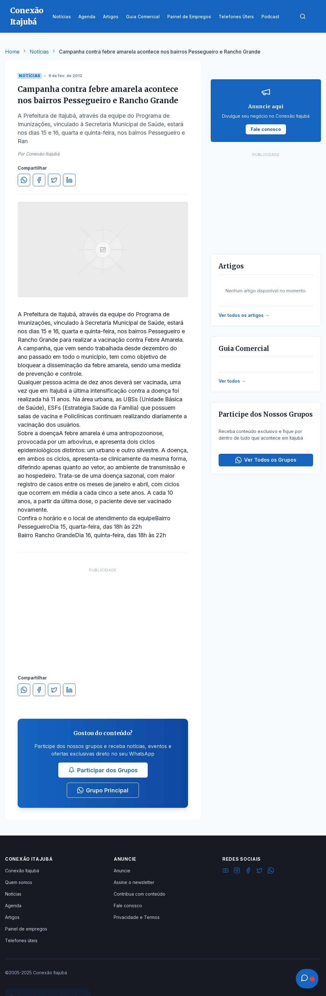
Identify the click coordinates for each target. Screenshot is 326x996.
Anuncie (122, 870)
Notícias (39, 51)
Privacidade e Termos (137, 917)
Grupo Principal (103, 790)
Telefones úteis (21, 940)
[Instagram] (237, 871)
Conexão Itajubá (22, 870)
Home (12, 51)
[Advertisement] (103, 615)
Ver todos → (232, 381)
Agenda (13, 905)
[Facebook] (248, 871)
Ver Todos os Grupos (265, 460)
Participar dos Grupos (103, 770)
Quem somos (18, 882)
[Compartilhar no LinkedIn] (69, 180)
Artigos (12, 917)
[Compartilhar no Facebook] (39, 180)
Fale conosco (128, 905)
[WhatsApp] (271, 871)
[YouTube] (225, 871)
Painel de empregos (26, 928)
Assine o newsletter (134, 882)
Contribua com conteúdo (139, 894)
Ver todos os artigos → (244, 315)
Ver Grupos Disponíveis (47, 981)
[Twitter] (259, 871)
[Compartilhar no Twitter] (54, 180)
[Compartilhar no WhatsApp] (24, 180)
